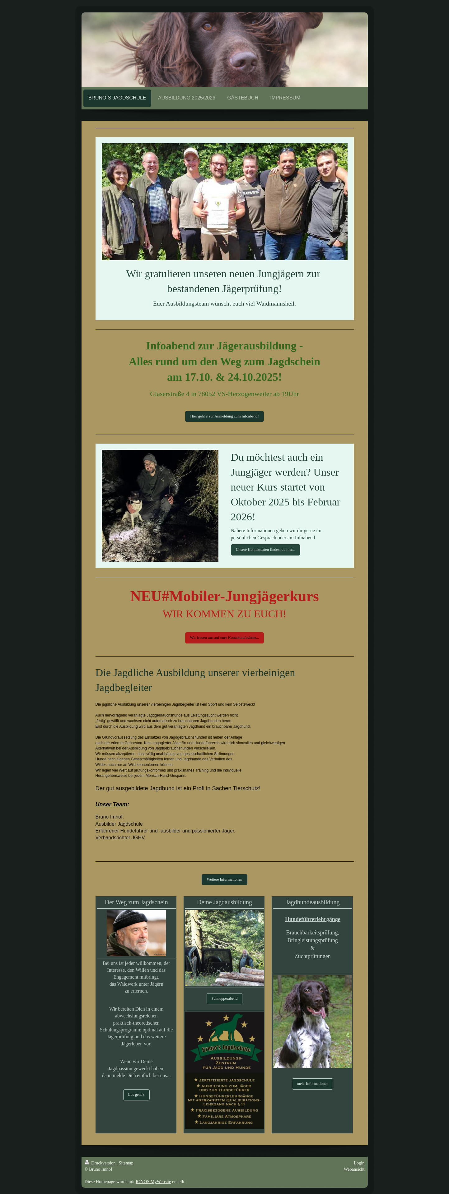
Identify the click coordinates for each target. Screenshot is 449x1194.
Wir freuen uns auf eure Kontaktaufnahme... (224, 637)
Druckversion (101, 1162)
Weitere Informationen (224, 879)
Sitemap (126, 1162)
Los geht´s (136, 1094)
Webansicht (354, 1169)
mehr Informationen (312, 1083)
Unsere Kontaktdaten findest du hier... (265, 549)
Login (359, 1162)
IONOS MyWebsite (153, 1181)
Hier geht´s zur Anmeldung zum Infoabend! (224, 416)
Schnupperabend (225, 998)
